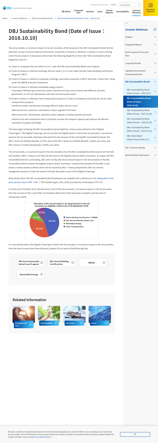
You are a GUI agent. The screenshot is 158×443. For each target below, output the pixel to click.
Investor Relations (19, 18)
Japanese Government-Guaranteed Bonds (140, 72)
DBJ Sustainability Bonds (42, 18)
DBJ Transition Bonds (140, 147)
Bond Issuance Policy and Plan (140, 54)
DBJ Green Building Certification (62, 263)
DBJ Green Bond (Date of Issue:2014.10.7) (141, 137)
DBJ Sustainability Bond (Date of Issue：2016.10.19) (141, 120)
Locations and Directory (98, 4)
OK (135, 434)
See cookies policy (42, 437)
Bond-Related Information (140, 155)
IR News (140, 36)
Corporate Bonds (140, 63)
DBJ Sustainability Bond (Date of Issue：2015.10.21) (141, 129)
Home (4, 18)
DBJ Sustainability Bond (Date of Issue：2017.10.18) (141, 112)
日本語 (112, 4)
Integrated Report (140, 44)
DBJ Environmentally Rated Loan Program (31, 263)
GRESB (97, 263)
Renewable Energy (31, 274)
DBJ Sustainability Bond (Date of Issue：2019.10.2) (141, 91)
